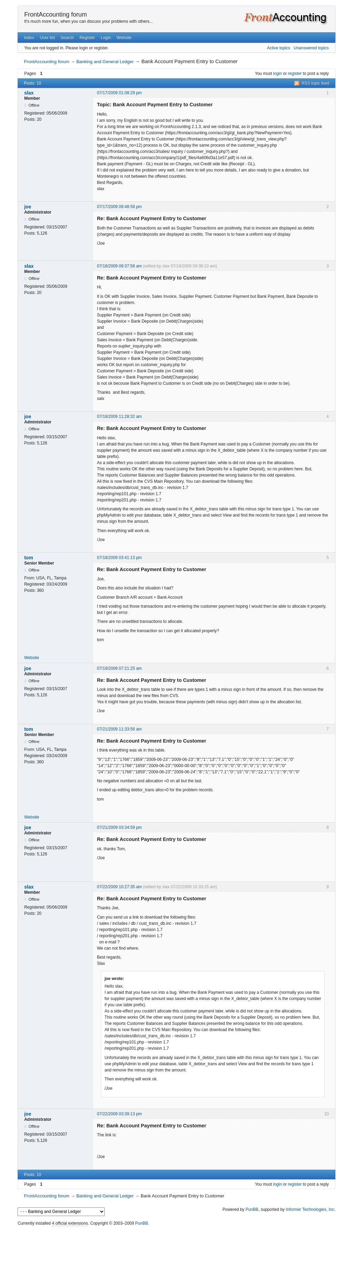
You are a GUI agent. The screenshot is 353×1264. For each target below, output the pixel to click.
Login (106, 37)
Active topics (278, 48)
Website (124, 37)
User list (47, 37)
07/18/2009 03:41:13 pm (119, 557)
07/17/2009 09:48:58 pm (119, 206)
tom (28, 557)
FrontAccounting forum (55, 14)
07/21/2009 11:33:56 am (119, 729)
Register (87, 37)
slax (28, 93)
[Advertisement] (176, 1243)
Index (29, 37)
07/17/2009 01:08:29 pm (119, 92)
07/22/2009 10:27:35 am (119, 886)
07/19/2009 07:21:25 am (119, 668)
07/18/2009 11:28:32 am (119, 416)
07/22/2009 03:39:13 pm (119, 1113)
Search (67, 37)
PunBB (251, 1209)
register (295, 73)
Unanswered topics (311, 48)
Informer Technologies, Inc (310, 1209)
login (277, 73)
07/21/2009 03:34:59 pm (119, 827)
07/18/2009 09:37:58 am (119, 266)
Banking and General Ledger (104, 61)
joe (27, 206)
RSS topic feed (315, 83)
